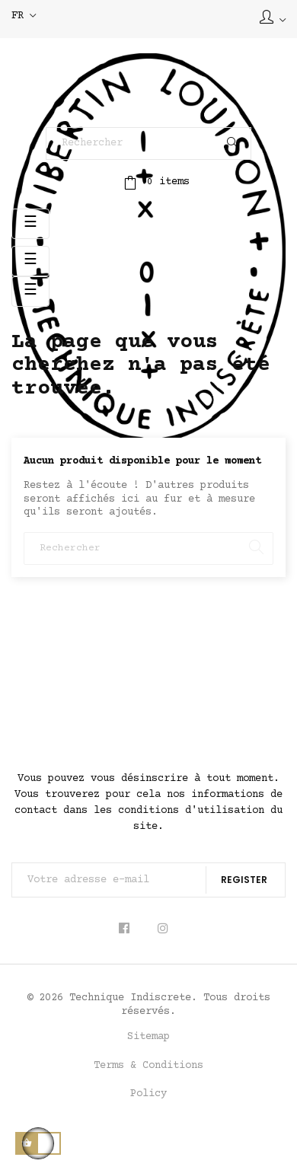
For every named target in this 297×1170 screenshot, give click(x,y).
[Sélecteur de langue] (23, 16)
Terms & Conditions (148, 1066)
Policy (148, 1094)
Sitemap (148, 1037)
